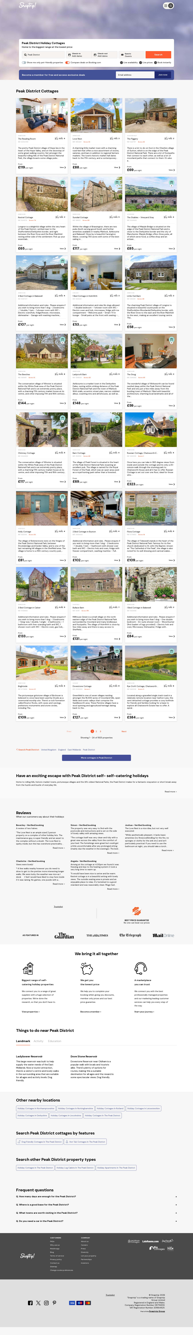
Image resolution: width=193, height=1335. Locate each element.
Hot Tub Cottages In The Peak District (85, 1149)
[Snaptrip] (27, 5)
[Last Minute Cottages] (132, 1250)
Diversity (84, 1260)
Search (158, 54)
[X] (38, 1312)
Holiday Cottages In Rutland (110, 1116)
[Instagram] (46, 1312)
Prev (69, 739)
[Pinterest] (54, 1312)
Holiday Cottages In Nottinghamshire (75, 1116)
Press (83, 1256)
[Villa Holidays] (169, 1258)
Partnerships (86, 1267)
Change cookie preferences (61, 1278)
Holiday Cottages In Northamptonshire (36, 1116)
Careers (84, 1253)
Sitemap (53, 1274)
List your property (88, 1264)
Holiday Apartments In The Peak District (116, 1175)
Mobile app (54, 1256)
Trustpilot (58, 914)
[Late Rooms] (149, 1250)
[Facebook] (30, 1312)
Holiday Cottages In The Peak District (102, 1123)
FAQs (52, 1249)
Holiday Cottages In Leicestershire (143, 1116)
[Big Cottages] (156, 1258)
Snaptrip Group (157, 1319)
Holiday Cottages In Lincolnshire (66, 1123)
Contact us (54, 1271)
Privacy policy (56, 1267)
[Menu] (168, 5)
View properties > (31, 1019)
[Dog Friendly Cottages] (166, 1250)
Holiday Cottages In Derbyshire (32, 1123)
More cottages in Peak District (96, 765)
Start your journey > (144, 1019)
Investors (85, 1271)
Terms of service (57, 1264)
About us (85, 1249)
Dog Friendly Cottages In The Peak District (40, 1149)
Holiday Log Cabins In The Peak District (75, 1175)
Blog (52, 1260)
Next (124, 739)
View (62, 175)
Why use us (55, 1253)
